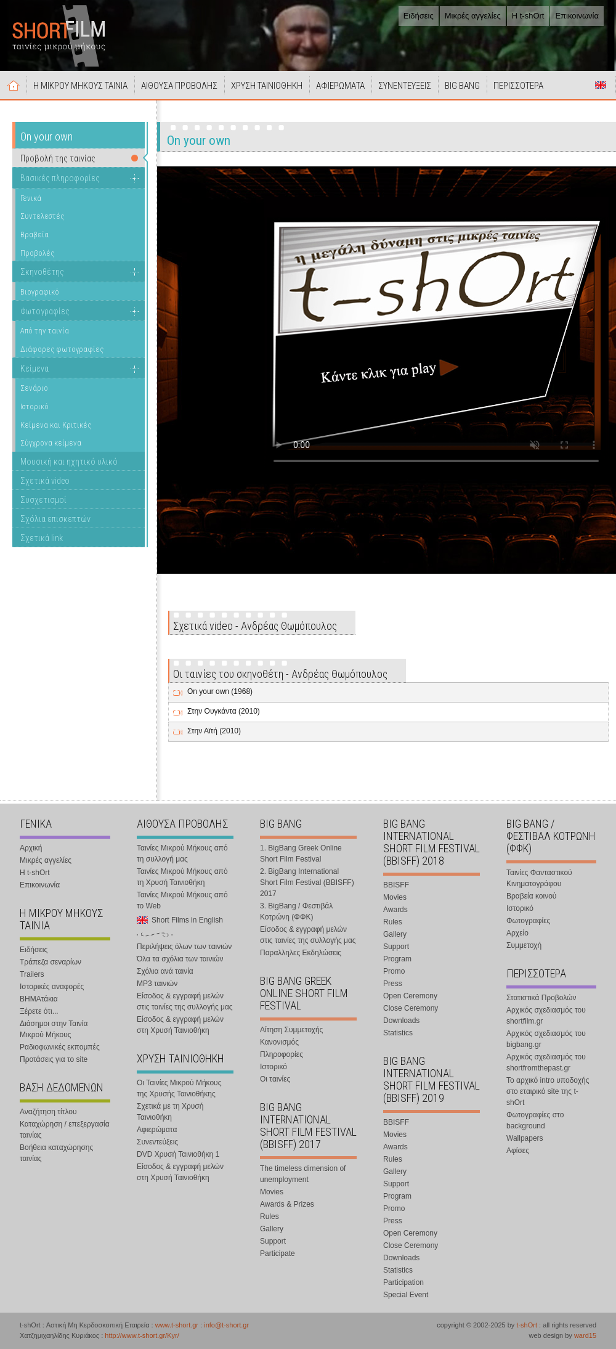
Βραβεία (34, 234)
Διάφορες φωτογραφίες (61, 349)
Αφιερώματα (157, 1129)
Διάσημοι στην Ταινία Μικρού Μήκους (53, 1029)
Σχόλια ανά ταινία (165, 971)
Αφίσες (517, 1150)
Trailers (32, 974)
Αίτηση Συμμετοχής (291, 1029)
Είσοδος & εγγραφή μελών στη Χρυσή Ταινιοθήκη (180, 1025)
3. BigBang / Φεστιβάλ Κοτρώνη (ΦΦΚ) (296, 911)
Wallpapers (524, 1138)
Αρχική (13, 85)
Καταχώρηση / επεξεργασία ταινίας (65, 1129)
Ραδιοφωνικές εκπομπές (60, 1047)
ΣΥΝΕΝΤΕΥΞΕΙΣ (404, 85)
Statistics (398, 1033)
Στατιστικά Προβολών (541, 997)
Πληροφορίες (281, 1054)
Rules (269, 1216)
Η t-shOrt (528, 15)
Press (392, 983)
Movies (271, 1192)
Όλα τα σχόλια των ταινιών (180, 959)
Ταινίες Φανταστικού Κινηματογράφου (539, 878)
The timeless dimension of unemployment (303, 1174)
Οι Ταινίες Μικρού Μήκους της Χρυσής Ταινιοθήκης (179, 1088)
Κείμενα (34, 368)
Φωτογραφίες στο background (535, 1120)
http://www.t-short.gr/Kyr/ (142, 1335)
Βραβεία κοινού (531, 896)
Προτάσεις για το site (53, 1059)
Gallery (271, 1229)
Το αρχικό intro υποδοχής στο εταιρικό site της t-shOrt (547, 1091)
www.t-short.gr (176, 1325)
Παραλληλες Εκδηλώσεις (300, 952)
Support (273, 1241)
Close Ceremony (410, 1008)
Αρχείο (517, 933)
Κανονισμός (279, 1042)
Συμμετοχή (523, 945)
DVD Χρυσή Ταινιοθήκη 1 (178, 1154)
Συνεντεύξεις (157, 1142)
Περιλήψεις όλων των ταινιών (184, 946)
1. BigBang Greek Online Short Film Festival (301, 853)
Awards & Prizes (287, 1204)
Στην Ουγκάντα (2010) (223, 711)
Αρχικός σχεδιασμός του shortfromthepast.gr (546, 1062)
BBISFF (396, 885)
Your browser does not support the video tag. (436, 336)
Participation (403, 1282)
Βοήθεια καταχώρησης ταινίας (56, 1153)
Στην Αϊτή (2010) (214, 731)
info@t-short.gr (226, 1325)
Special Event (405, 1294)
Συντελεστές (42, 216)
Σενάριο (34, 388)
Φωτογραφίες (45, 311)
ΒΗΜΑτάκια (39, 999)
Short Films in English (600, 85)
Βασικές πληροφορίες (60, 178)
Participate (277, 1253)
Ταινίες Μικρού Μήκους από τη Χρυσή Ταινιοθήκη (182, 877)
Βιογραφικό (39, 291)
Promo (394, 971)
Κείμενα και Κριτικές (55, 425)
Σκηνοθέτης (42, 272)
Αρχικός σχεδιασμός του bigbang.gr (546, 1039)
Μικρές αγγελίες (473, 15)
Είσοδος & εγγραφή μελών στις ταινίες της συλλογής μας (185, 1001)
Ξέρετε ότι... (39, 1011)
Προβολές (37, 253)
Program (397, 959)
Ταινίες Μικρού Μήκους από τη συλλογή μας (182, 853)
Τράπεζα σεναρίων (50, 962)
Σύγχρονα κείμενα (50, 442)
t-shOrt (526, 1325)
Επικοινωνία (577, 15)
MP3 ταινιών (157, 983)
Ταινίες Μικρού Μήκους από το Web (182, 900)
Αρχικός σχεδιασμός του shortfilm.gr (546, 1015)
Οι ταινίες (275, 1079)
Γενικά (30, 198)
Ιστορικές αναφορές (52, 986)
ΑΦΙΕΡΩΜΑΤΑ (340, 85)
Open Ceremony (410, 996)
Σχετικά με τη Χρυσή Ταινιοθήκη (170, 1112)
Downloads (401, 1020)
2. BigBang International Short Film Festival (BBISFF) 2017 (307, 882)
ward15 (585, 1335)
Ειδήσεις (418, 15)
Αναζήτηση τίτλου (48, 1111)
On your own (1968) (220, 691)
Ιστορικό (34, 406)
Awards (395, 909)
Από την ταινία (44, 330)
